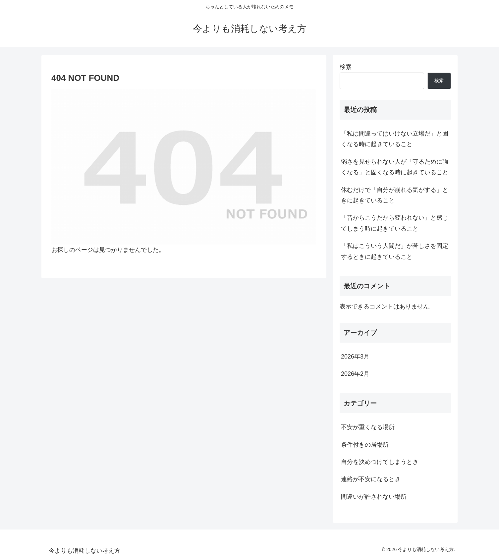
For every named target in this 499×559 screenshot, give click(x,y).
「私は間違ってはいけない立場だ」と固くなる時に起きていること (394, 138)
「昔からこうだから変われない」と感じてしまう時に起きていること (394, 223)
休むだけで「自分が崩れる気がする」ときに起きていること (394, 195)
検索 (346, 67)
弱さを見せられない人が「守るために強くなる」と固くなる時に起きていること (394, 167)
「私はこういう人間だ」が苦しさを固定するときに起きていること (394, 251)
